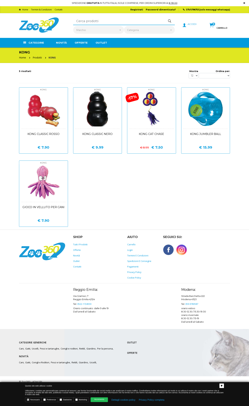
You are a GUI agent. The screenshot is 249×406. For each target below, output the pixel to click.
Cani (21, 348)
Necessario (33, 400)
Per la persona (105, 348)
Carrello (131, 244)
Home (23, 9)
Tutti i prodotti (80, 244)
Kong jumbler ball (205, 134)
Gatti (27, 348)
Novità (61, 42)
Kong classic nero (97, 134)
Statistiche (66, 400)
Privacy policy (134, 272)
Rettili (82, 348)
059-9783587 (191, 303)
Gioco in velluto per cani (43, 207)
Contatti (58, 9)
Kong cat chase (151, 134)
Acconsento (99, 399)
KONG (52, 57)
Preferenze (49, 400)
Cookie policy (134, 277)
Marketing (81, 400)
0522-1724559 (84, 303)
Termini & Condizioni (41, 9)
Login (130, 250)
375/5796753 (192, 9)
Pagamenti (133, 266)
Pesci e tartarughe (49, 348)
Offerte (81, 42)
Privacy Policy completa (151, 399)
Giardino (91, 348)
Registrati (136, 9)
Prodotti (37, 57)
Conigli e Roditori (40, 362)
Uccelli (35, 348)
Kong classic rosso (43, 134)
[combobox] (98, 30)
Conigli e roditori (69, 348)
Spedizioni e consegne (139, 261)
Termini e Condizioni (137, 255)
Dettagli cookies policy (123, 399)
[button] (218, 29)
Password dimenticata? (161, 9)
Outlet (101, 42)
